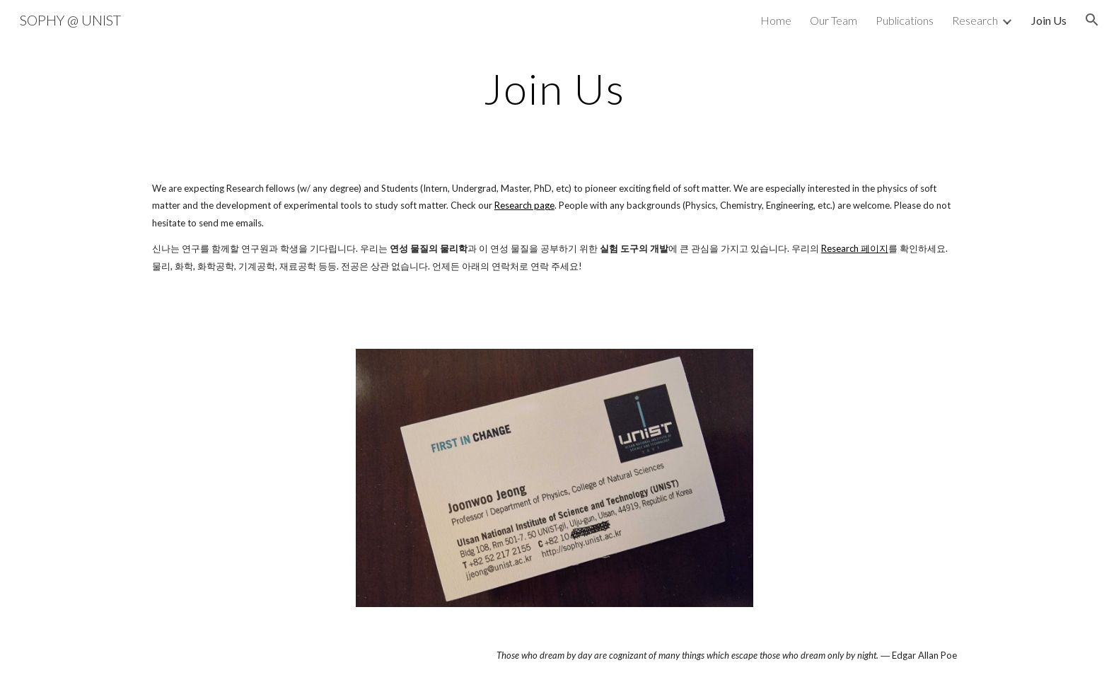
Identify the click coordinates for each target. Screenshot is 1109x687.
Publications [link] (905, 20)
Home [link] (775, 20)
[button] (1092, 20)
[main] (554, 88)
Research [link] (975, 20)
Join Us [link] (1049, 20)
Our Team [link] (833, 20)
